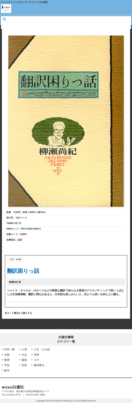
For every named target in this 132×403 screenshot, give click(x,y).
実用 (36, 354)
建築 (24, 360)
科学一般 (9, 349)
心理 (24, 349)
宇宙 (6, 365)
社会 (24, 354)
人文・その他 (15, 259)
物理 (6, 360)
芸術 (24, 365)
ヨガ (36, 360)
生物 (6, 354)
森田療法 (39, 365)
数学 (6, 370)
